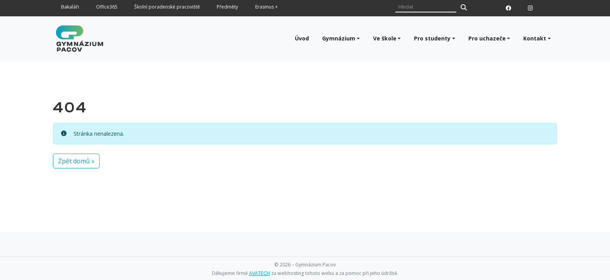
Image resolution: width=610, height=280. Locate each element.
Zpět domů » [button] (76, 161)
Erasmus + (266, 7)
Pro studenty (432, 38)
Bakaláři (70, 7)
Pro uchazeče (487, 38)
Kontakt (534, 38)
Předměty (227, 7)
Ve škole (384, 38)
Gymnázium (338, 38)
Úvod (302, 38)
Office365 (106, 7)
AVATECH (259, 273)
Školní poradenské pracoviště (167, 7)
